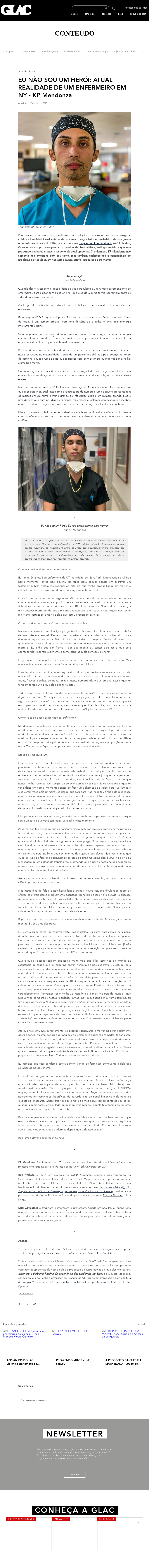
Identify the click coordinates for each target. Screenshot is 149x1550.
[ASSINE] (74, 1475)
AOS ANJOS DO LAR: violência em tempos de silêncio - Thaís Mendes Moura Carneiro (22, 1361)
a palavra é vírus (72, 51)
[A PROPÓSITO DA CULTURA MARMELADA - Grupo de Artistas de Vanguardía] (124, 1342)
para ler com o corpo (97, 51)
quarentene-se (28, 51)
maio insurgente (50, 51)
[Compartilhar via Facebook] (19, 1303)
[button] (114, 8)
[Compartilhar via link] (34, 1303)
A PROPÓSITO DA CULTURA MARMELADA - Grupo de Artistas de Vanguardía (123, 1361)
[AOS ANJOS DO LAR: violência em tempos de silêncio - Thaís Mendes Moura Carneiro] (25, 1342)
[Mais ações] (129, 71)
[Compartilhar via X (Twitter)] (27, 1303)
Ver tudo (142, 1324)
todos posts (9, 51)
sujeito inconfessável (124, 51)
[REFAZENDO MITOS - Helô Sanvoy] (74, 1342)
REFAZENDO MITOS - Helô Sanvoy (73, 1361)
